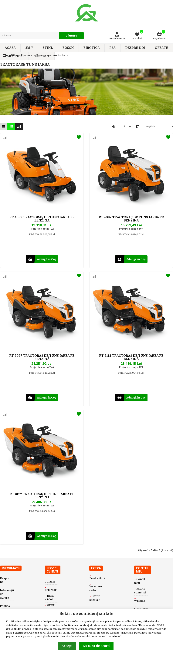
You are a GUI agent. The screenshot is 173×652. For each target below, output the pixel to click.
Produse (26, 55)
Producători (97, 578)
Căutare (71, 35)
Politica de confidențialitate (80, 625)
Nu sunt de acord (96, 646)
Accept (67, 646)
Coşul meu (159, 35)
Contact (50, 581)
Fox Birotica (13, 621)
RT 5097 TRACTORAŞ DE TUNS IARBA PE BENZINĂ (41, 357)
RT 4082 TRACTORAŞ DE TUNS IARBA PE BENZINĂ (41, 219)
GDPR (18, 636)
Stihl (13, 55)
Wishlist (139, 600)
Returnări (51, 589)
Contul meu (113, 636)
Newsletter (141, 609)
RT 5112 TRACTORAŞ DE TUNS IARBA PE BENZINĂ (131, 357)
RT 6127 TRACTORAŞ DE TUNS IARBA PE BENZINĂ (42, 496)
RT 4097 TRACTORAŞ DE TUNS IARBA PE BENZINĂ (131, 219)
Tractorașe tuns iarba (50, 55)
